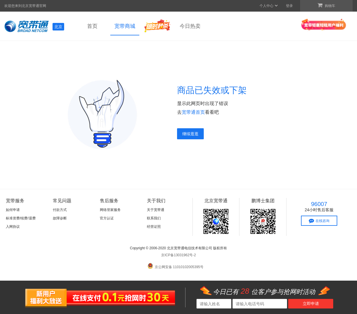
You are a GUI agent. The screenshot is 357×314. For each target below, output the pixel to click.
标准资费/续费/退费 (21, 218)
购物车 (326, 5)
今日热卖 (190, 26)
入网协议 (13, 227)
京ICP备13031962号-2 (178, 255)
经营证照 (154, 227)
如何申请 (13, 210)
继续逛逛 (190, 133)
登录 (289, 6)
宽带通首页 (193, 112)
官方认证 (107, 218)
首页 (92, 26)
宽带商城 (124, 26)
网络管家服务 (110, 210)
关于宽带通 (155, 210)
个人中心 (268, 6)
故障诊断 (60, 218)
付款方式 (60, 210)
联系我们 (154, 218)
